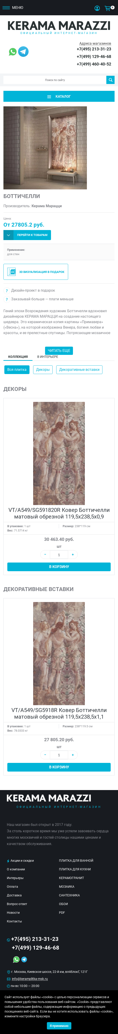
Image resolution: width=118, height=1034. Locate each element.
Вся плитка (17, 369)
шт (59, 546)
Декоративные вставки (79, 369)
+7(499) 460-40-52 (94, 64)
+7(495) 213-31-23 (94, 49)
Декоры (43, 369)
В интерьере (47, 357)
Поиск (111, 80)
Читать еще (59, 350)
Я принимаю (59, 1026)
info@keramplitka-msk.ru (30, 979)
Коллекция (18, 357)
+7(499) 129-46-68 (94, 56)
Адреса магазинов (95, 43)
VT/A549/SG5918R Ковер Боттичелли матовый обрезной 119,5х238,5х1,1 (59, 713)
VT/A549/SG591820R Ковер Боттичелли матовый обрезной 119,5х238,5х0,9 (59, 513)
